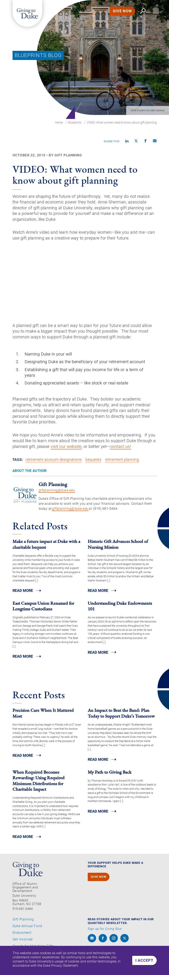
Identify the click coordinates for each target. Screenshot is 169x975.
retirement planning (122, 463)
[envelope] (92, 941)
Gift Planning (23, 923)
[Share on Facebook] (145, 141)
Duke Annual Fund (27, 929)
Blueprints (74, 122)
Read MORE (23, 594)
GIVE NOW (122, 11)
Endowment (22, 936)
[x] (124, 941)
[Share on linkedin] (127, 141)
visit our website (66, 449)
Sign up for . (105, 932)
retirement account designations (53, 463)
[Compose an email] (155, 141)
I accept (145, 960)
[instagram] (113, 941)
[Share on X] (136, 141)
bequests (93, 463)
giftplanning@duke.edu (57, 493)
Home (59, 122)
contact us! (120, 449)
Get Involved (23, 943)
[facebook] (103, 941)
